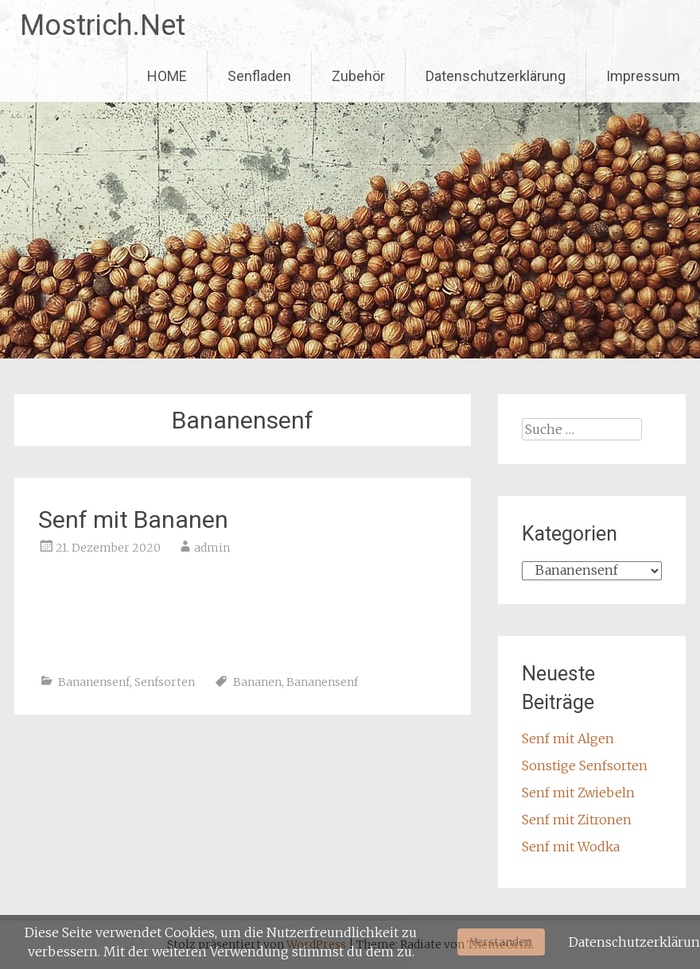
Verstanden (501, 942)
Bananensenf (94, 682)
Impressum (643, 76)
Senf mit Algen (568, 738)
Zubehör (358, 76)
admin (212, 548)
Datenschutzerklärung (496, 76)
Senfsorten (164, 682)
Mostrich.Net (102, 25)
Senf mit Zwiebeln (578, 792)
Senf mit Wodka (571, 847)
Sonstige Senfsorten (585, 765)
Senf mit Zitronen (577, 820)
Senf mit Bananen (133, 519)
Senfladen (259, 76)
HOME (167, 76)
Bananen (257, 682)
